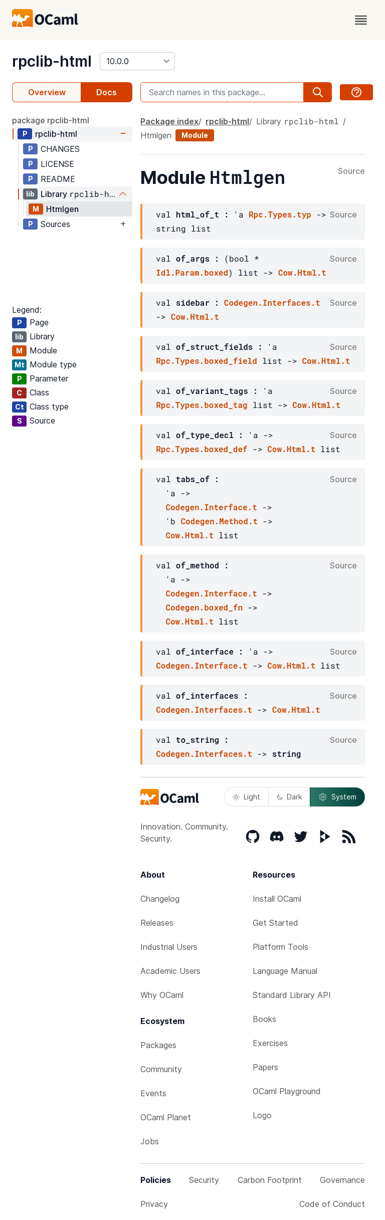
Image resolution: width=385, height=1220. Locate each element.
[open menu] (361, 20)
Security (204, 1180)
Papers (265, 1067)
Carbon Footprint (270, 1180)
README (58, 179)
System (337, 796)
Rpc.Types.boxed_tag (201, 404)
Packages (158, 1045)
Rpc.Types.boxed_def (201, 449)
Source (351, 171)
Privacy (154, 1204)
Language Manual (285, 971)
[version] (137, 61)
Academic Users (170, 971)
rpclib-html (52, 61)
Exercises (270, 1043)
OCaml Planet (165, 1117)
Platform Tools (280, 947)
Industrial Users (169, 947)
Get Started (275, 923)
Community (161, 1069)
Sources (55, 224)
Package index (169, 121)
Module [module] (194, 135)
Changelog (159, 899)
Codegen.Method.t (219, 521)
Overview (47, 92)
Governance (342, 1180)
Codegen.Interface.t (211, 507)
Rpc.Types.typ (280, 214)
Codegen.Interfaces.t (272, 302)
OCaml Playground (287, 1091)
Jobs (149, 1141)
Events (153, 1093)
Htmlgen (62, 209)
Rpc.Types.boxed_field (206, 360)
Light (246, 796)
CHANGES (60, 149)
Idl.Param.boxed (192, 272)
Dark (289, 796)
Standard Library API (292, 995)
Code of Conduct (332, 1204)
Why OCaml (161, 995)
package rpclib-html (50, 120)
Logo (262, 1115)
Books (264, 1019)
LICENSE (57, 164)
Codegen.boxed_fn (204, 607)
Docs (106, 92)
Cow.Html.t (302, 272)
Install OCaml (277, 899)
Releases (156, 923)
